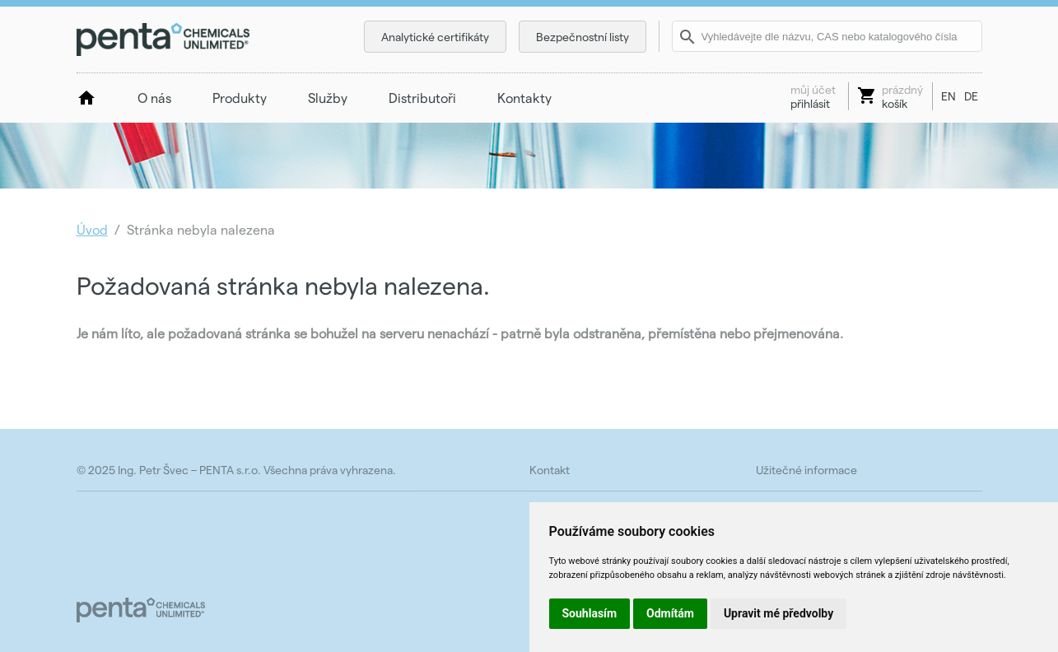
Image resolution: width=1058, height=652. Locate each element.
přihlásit (813, 96)
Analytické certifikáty (435, 37)
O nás (154, 97)
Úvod (92, 229)
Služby (327, 97)
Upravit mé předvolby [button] (778, 613)
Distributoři (422, 97)
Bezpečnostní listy (582, 37)
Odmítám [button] (670, 613)
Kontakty (524, 97)
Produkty (239, 97)
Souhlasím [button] (590, 613)
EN (948, 96)
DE (971, 96)
